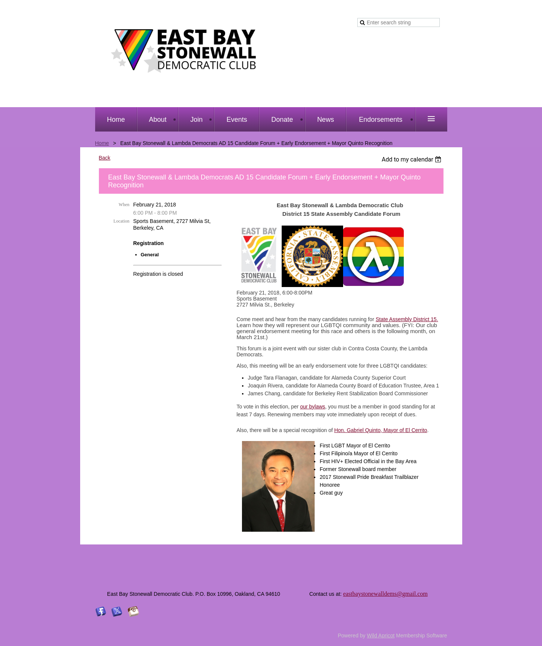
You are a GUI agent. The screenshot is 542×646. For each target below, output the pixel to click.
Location (121, 221)
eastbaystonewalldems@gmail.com (385, 594)
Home (102, 143)
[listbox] (412, 159)
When (124, 204)
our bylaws (312, 407)
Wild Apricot (381, 636)
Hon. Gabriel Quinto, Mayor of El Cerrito (380, 430)
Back (104, 158)
